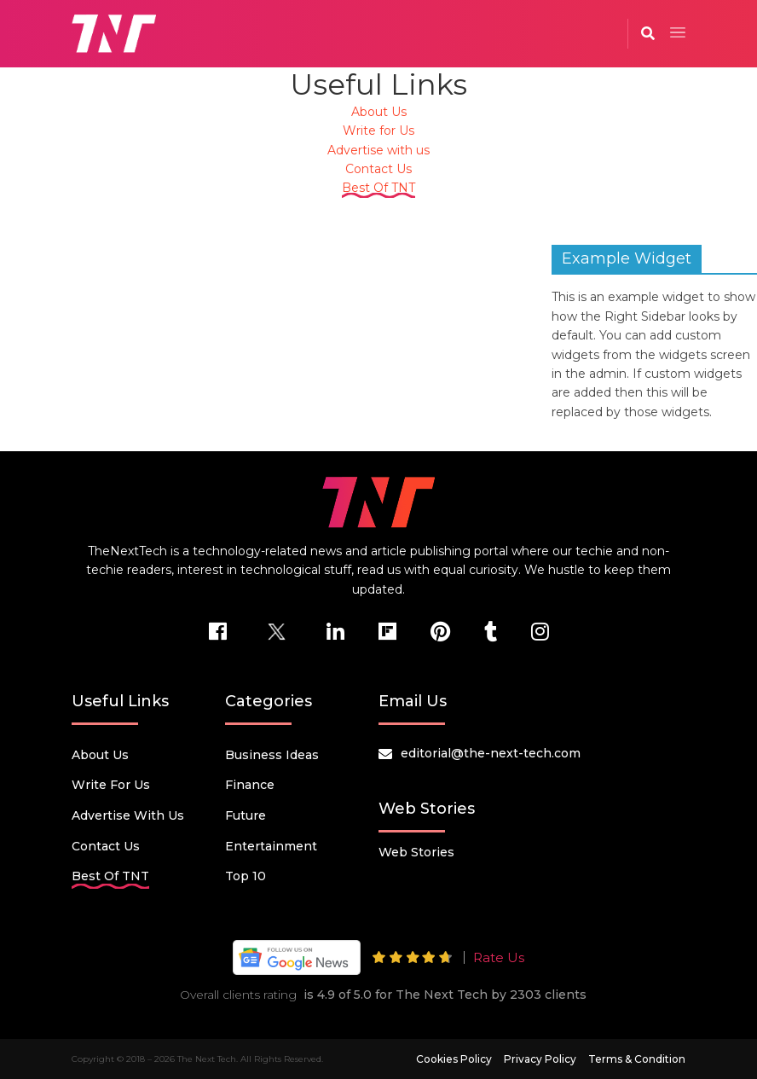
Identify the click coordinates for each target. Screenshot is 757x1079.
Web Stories (416, 852)
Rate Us (498, 957)
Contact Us (378, 169)
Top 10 (245, 876)
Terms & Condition (636, 1059)
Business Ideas (272, 755)
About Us (379, 111)
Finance (249, 784)
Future (245, 815)
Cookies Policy (454, 1059)
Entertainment (271, 846)
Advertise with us (378, 150)
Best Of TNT (378, 187)
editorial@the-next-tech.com (491, 753)
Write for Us (378, 130)
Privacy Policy (540, 1059)
